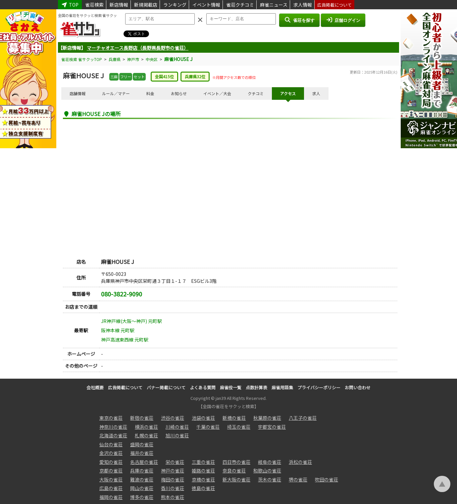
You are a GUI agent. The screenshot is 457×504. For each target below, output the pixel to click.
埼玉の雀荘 (238, 426)
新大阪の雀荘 (236, 479)
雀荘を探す (299, 20)
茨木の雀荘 (269, 479)
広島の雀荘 (111, 488)
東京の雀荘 (111, 417)
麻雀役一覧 (230, 387)
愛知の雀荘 (111, 462)
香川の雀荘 (172, 488)
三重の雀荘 (203, 462)
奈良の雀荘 (234, 470)
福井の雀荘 (141, 453)
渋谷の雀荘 (172, 417)
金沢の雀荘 (111, 453)
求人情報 (302, 4)
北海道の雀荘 (113, 435)
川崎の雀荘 (177, 426)
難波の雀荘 (141, 479)
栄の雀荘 (175, 462)
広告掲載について (334, 5)
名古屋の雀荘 (144, 462)
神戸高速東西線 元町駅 (124, 339)
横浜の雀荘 (146, 426)
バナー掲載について (166, 387)
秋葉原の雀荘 (267, 417)
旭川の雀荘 (177, 435)
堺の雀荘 (298, 479)
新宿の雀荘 (141, 417)
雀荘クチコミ (240, 4)
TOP (69, 4)
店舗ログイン (343, 20)
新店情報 (119, 4)
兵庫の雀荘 (141, 470)
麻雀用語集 (282, 387)
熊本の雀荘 (172, 497)
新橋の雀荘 (234, 417)
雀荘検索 (94, 4)
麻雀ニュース (273, 4)
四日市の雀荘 (236, 462)
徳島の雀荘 (203, 488)
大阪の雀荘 (111, 479)
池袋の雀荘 (203, 417)
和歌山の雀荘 (267, 470)
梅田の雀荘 (172, 479)
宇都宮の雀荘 (272, 426)
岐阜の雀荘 (269, 462)
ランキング (174, 4)
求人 (316, 93)
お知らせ (179, 93)
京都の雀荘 (111, 470)
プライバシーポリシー (318, 387)
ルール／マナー (116, 93)
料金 (150, 93)
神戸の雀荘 (172, 470)
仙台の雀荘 (111, 444)
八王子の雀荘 (303, 417)
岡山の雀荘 (141, 488)
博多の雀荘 (141, 497)
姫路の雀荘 (203, 470)
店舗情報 (77, 93)
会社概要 (95, 387)
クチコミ (256, 93)
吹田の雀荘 (326, 479)
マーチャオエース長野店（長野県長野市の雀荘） (137, 47)
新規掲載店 (145, 4)
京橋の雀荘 (203, 479)
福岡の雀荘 (111, 497)
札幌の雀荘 (146, 435)
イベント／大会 (217, 93)
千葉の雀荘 (208, 426)
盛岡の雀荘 (141, 444)
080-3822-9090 (121, 293)
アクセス (288, 93)
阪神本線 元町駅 (117, 330)
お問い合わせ (358, 387)
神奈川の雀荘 (113, 426)
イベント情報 (206, 4)
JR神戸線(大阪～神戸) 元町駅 (131, 321)
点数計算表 (256, 387)
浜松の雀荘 (300, 462)
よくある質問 (203, 387)
